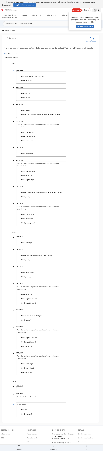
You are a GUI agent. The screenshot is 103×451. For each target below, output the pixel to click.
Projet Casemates (32, 438)
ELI (28, 442)
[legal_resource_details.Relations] (53, 448)
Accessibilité (82, 442)
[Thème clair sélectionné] (95, 10)
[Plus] (86, 448)
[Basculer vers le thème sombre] (99, 10)
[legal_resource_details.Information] (19, 448)
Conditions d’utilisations (85, 438)
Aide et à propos (32, 434)
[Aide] (86, 10)
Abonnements (5, 434)
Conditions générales (84, 434)
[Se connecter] (77, 10)
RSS (2, 438)
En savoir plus (7, 5)
